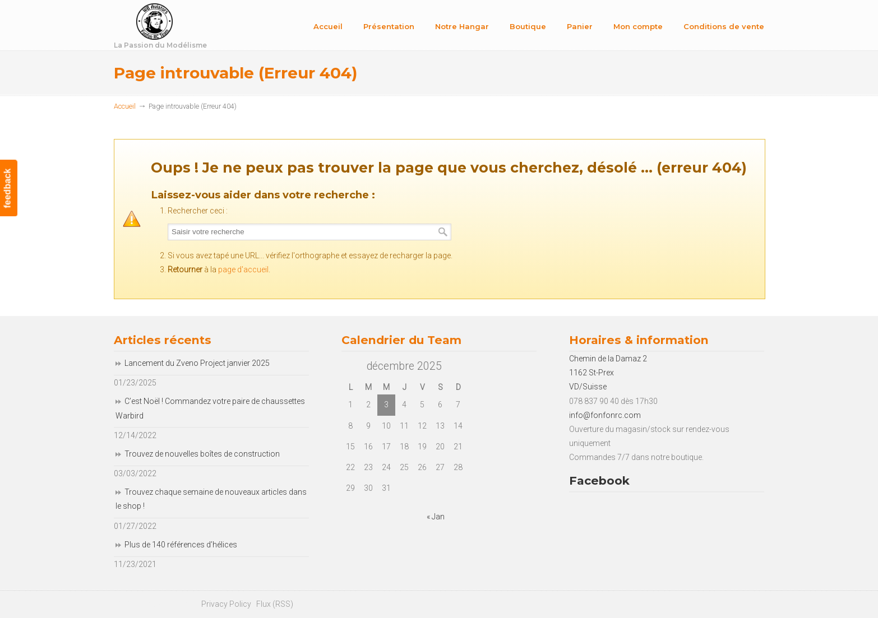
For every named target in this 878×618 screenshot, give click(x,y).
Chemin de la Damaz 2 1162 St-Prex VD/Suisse (608, 372)
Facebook (599, 480)
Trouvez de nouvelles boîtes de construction (202, 453)
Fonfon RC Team (189, 27)
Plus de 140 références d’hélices (180, 544)
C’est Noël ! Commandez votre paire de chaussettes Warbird (210, 408)
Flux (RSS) (274, 604)
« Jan (436, 516)
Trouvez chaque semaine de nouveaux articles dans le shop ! (211, 498)
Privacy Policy (226, 604)
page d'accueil (243, 269)
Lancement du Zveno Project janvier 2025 (197, 363)
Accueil (125, 106)
